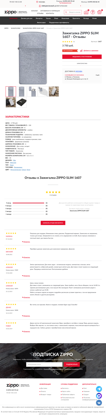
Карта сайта (66, 391)
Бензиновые (18, 167)
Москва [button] (78, 71)
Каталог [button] (34, 11)
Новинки (86, 391)
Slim (14, 160)
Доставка (44, 388)
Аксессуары (41, 22)
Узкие (12, 165)
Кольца (86, 18)
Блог (85, 388)
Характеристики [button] (82, 63)
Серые (24, 169)
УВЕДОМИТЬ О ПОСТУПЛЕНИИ (82, 56)
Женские (13, 162)
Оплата (43, 391)
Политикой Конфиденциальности (53, 369)
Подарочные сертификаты (59, 22)
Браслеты (76, 18)
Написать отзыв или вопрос (53, 223)
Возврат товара (46, 394)
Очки (56, 18)
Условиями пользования (72, 369)
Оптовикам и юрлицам (50, 11)
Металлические (15, 169)
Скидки (86, 394)
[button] (65, 2)
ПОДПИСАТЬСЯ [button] (71, 364)
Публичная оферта (68, 394)
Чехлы (48, 18)
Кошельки (65, 18)
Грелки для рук (26, 18)
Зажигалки (13, 18)
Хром (28, 169)
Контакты (50, 13)
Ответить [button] (26, 242)
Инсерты (39, 18)
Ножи (94, 18)
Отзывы (40, 13)
